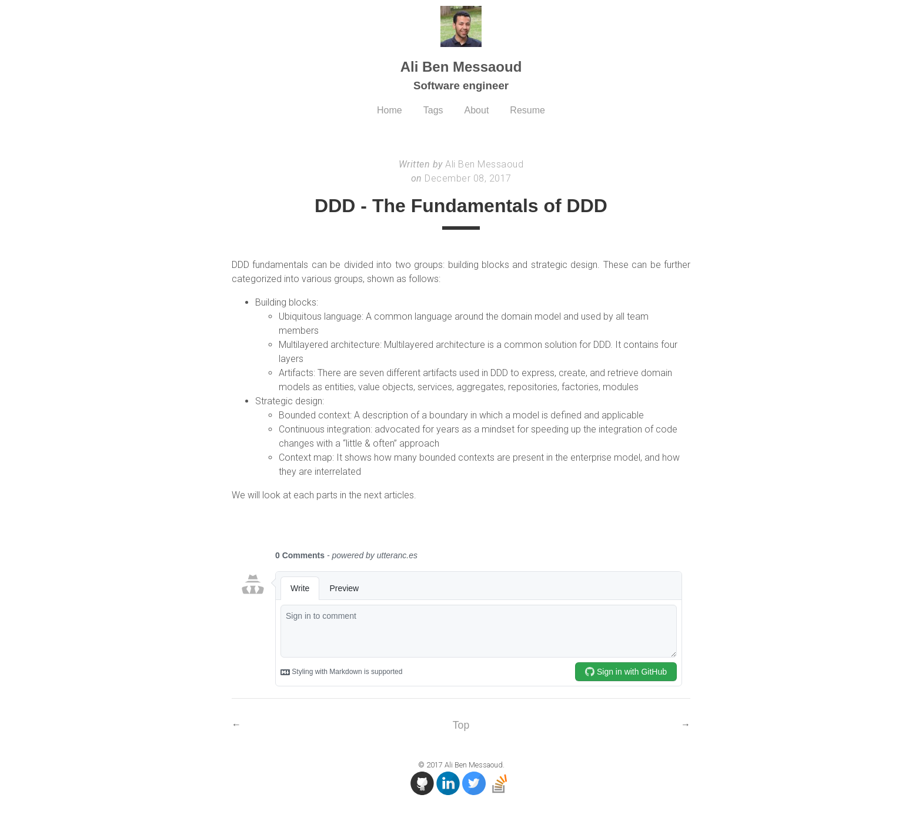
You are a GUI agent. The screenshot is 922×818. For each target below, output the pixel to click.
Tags (433, 110)
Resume (527, 110)
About (477, 110)
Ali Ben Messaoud (461, 67)
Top (461, 725)
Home (389, 110)
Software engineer (461, 85)
